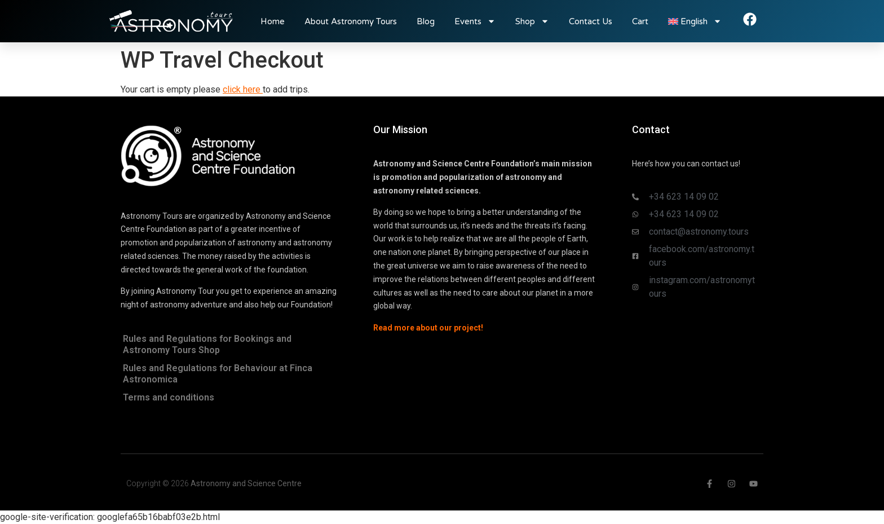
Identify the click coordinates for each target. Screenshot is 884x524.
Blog (426, 21)
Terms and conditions (168, 397)
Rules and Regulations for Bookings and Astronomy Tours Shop (207, 344)
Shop (532, 21)
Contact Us (590, 21)
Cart (640, 21)
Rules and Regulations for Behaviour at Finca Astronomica (217, 374)
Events (475, 21)
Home (272, 21)
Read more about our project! (428, 327)
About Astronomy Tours (350, 21)
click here (243, 89)
